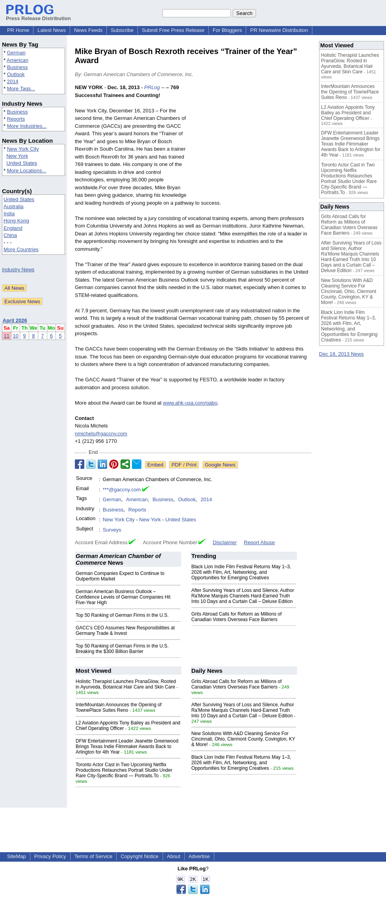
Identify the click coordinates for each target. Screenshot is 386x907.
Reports (16, 119)
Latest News (51, 30)
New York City (23, 149)
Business (17, 67)
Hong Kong (16, 221)
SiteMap (16, 856)
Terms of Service (93, 856)
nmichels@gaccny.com (101, 434)
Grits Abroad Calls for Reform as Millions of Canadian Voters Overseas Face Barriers (236, 616)
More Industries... (26, 126)
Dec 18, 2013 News (341, 354)
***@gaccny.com (122, 490)
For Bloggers (227, 30)
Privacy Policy (50, 856)
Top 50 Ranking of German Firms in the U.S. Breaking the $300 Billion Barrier (122, 648)
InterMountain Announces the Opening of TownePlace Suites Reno (118, 707)
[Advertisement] (252, 141)
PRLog (152, 87)
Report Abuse (259, 542)
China (10, 235)
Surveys (112, 530)
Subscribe (122, 30)
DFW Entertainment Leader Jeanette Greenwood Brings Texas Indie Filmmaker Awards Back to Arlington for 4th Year (127, 746)
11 (6, 336)
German (16, 53)
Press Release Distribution (38, 15)
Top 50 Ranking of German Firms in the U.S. (122, 615)
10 (15, 336)
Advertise (199, 856)
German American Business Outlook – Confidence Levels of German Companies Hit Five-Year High (123, 597)
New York (17, 156)
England (13, 228)
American (17, 60)
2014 (13, 81)
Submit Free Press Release (173, 30)
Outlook (16, 74)
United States (21, 163)
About (173, 856)
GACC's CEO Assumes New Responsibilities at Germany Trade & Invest (125, 630)
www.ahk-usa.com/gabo (190, 403)
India (9, 213)
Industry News (18, 269)
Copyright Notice (139, 856)
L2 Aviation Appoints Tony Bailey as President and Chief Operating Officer (348, 113)
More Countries (21, 249)
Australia (14, 206)
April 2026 (15, 320)
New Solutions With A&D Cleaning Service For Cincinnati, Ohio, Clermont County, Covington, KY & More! (243, 739)
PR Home (18, 30)
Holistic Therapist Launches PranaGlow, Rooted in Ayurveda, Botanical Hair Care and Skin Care (126, 684)
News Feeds (88, 30)
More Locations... (26, 171)
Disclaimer (225, 542)
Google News (220, 465)
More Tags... (21, 88)
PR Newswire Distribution (279, 30)
